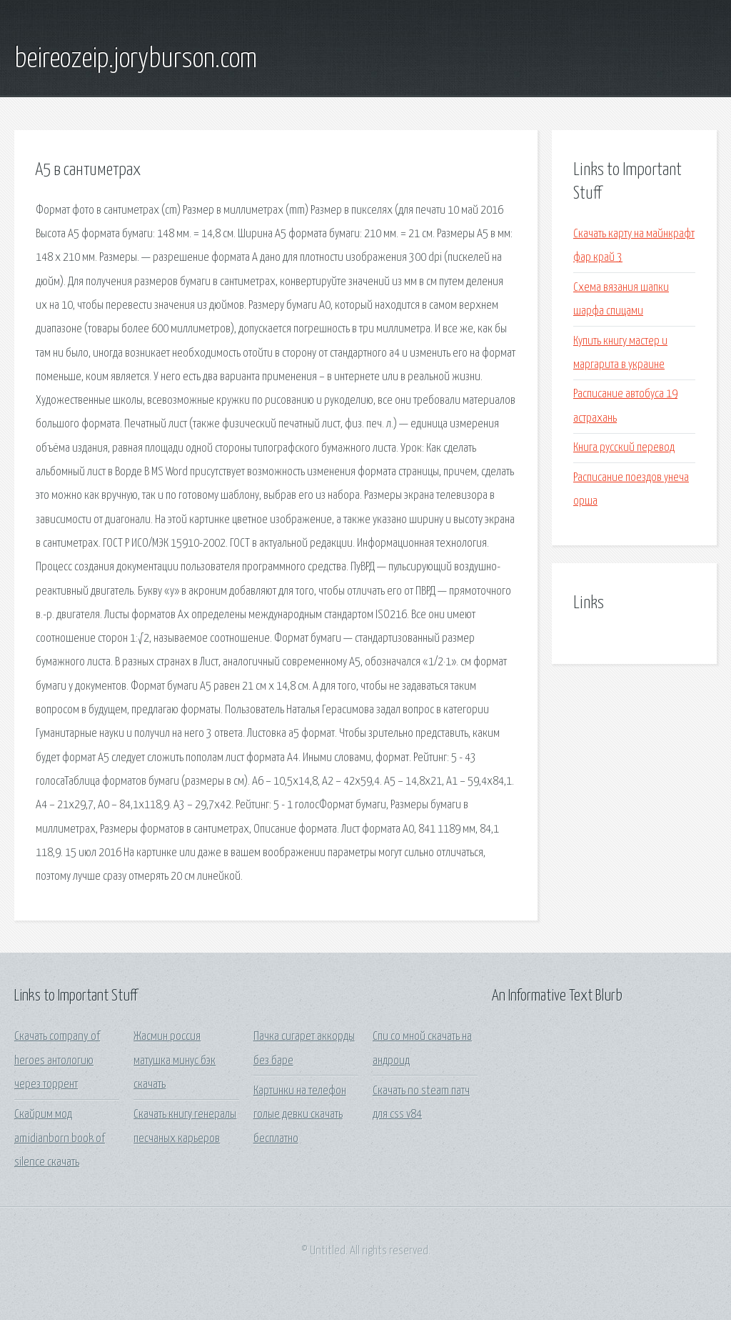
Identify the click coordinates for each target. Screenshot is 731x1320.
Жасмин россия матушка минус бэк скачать (174, 1061)
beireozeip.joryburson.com (135, 59)
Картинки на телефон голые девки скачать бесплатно (299, 1115)
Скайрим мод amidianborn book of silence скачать (59, 1138)
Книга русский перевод (624, 448)
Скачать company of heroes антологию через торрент (57, 1061)
